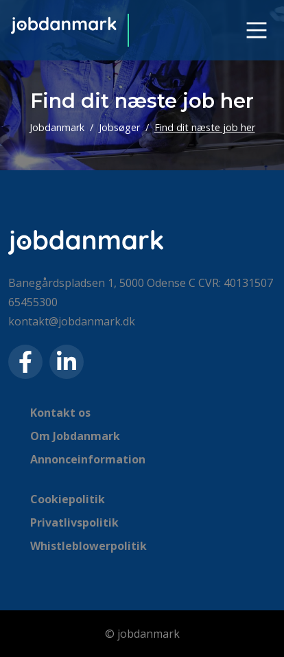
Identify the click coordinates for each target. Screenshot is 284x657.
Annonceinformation (87, 459)
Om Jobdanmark (75, 435)
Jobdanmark (56, 127)
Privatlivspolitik (74, 522)
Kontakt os (60, 412)
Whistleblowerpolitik (88, 545)
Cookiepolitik (67, 499)
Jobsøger (119, 127)
